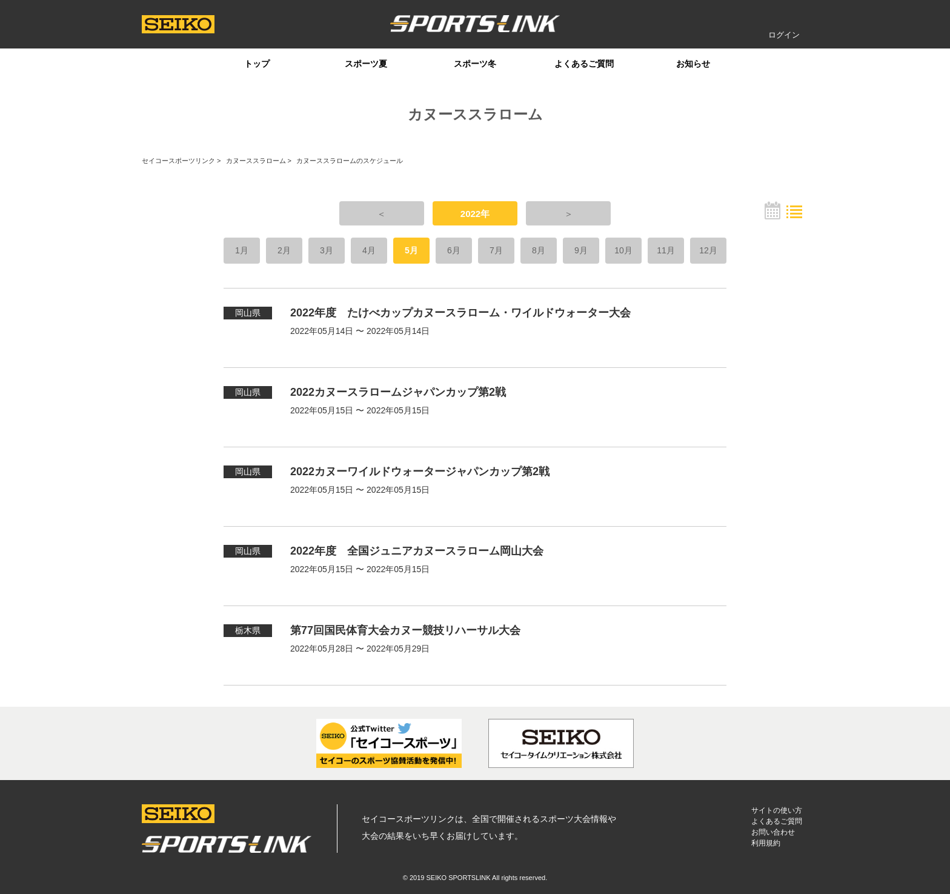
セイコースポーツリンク (178, 160)
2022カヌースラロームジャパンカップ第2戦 (398, 392)
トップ (257, 63)
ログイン (784, 34)
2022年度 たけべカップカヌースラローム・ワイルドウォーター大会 (460, 313)
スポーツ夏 (366, 63)
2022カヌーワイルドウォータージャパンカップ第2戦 (420, 471)
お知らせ (693, 63)
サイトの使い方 (776, 810)
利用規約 (765, 843)
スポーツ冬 (475, 63)
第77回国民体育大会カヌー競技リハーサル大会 (405, 630)
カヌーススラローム (256, 160)
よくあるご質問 (584, 63)
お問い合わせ (773, 832)
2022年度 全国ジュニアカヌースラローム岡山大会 (416, 551)
